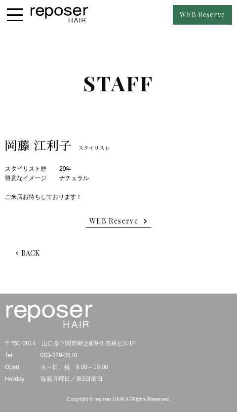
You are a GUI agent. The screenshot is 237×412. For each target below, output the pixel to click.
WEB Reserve (202, 14)
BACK (30, 253)
